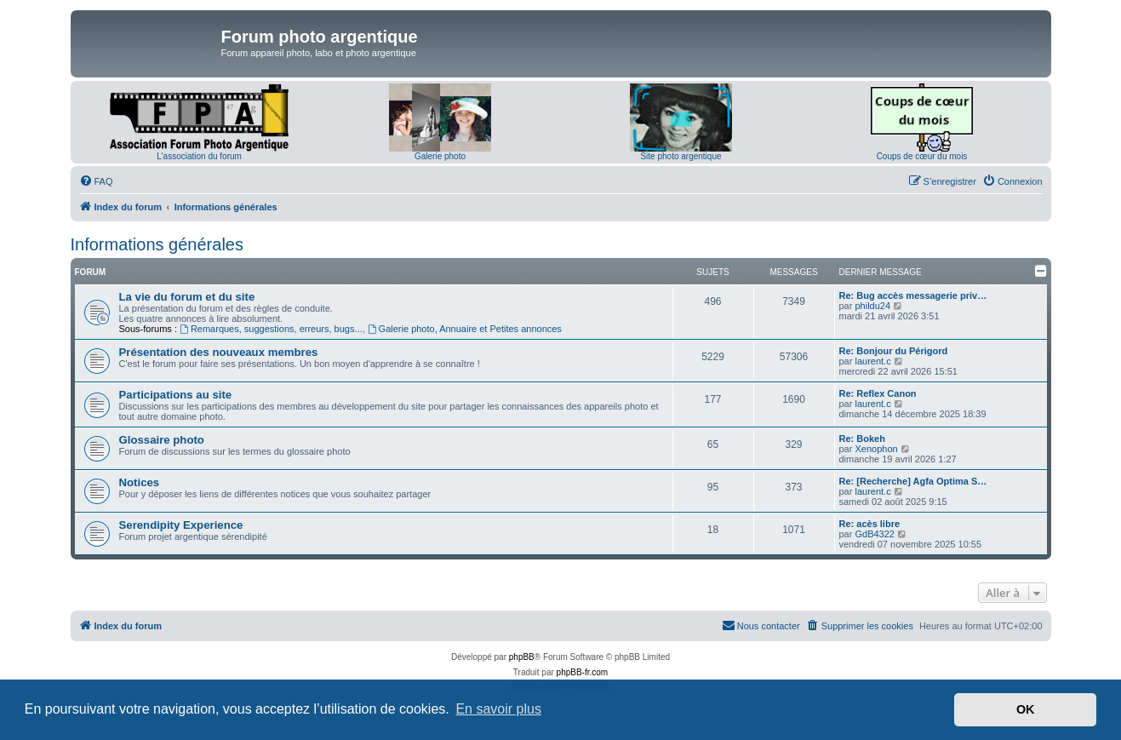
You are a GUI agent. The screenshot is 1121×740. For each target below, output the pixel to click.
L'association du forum (199, 156)
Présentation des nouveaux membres (218, 352)
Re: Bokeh (862, 438)
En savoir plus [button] (498, 709)
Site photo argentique (680, 156)
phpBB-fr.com (583, 672)
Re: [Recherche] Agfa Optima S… (913, 481)
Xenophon (876, 449)
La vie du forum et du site (187, 296)
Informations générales (157, 244)
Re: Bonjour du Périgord (893, 351)
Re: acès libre (870, 524)
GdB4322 (874, 534)
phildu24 (872, 306)
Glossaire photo (161, 439)
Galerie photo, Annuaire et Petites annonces (465, 329)
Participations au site (175, 394)
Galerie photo (440, 156)
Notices (139, 482)
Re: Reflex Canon (878, 393)
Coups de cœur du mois (922, 156)
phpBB (522, 657)
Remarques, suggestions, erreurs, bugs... (271, 329)
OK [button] (1025, 709)
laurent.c (872, 361)
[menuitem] (96, 181)
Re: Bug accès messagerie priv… (913, 295)
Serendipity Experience (181, 525)
